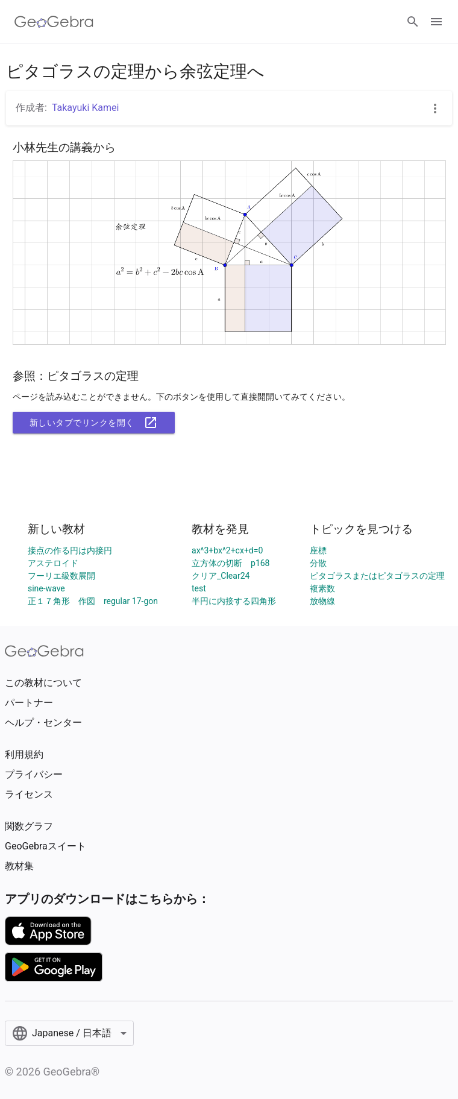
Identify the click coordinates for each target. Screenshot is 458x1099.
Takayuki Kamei (85, 107)
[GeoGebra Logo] (53, 22)
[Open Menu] (436, 21)
